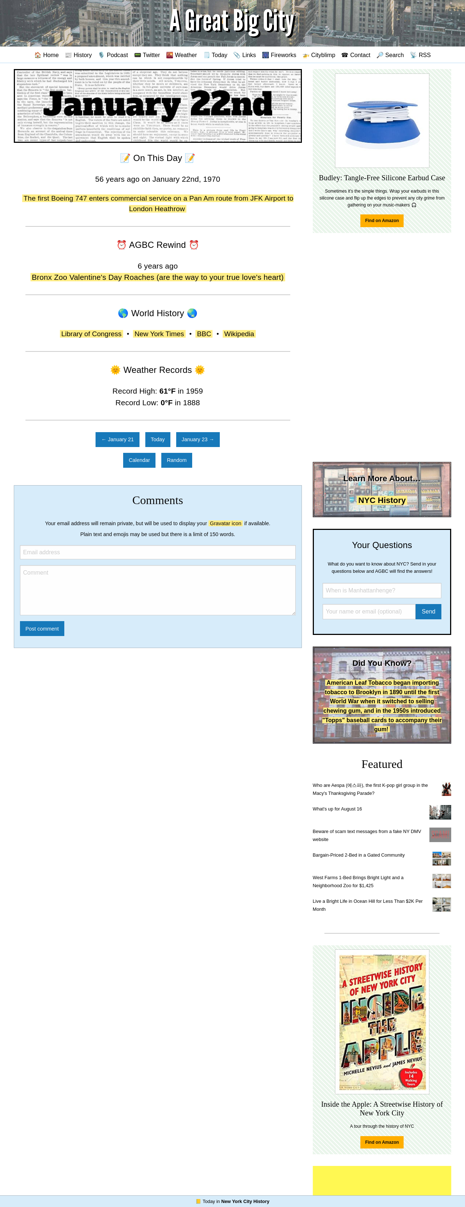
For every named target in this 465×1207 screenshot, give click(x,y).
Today (158, 439)
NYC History (382, 500)
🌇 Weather (181, 55)
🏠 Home (46, 55)
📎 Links (244, 55)
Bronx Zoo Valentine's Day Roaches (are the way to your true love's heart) (158, 277)
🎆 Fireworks (279, 55)
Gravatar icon (225, 523)
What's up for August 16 (337, 809)
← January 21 (117, 439)
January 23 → (198, 439)
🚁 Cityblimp (318, 55)
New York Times (159, 334)
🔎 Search (390, 55)
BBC (204, 334)
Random (176, 460)
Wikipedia (239, 334)
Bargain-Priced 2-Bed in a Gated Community (359, 855)
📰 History (78, 55)
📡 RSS (420, 55)
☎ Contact (355, 55)
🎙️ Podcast (113, 55)
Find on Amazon (382, 220)
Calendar (139, 460)
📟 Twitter (147, 55)
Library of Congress (91, 334)
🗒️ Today (215, 55)
